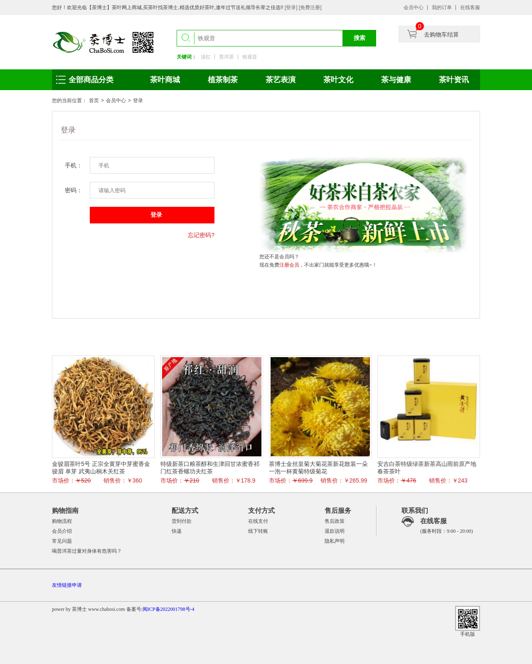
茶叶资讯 (454, 80)
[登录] (292, 7)
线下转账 (258, 531)
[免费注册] (310, 7)
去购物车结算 (441, 34)
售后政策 (335, 521)
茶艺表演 (281, 80)
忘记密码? (201, 235)
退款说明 (335, 531)
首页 (94, 100)
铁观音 (249, 57)
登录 (138, 100)
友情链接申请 (67, 585)
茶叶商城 (165, 80)
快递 (177, 531)
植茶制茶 (223, 80)
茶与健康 (396, 80)
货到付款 (182, 521)
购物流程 (62, 521)
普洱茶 (226, 57)
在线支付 (258, 521)
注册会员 (289, 265)
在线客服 (470, 7)
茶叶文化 (338, 80)
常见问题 (62, 541)
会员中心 (414, 7)
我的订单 (442, 7)
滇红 (206, 57)
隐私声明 (335, 541)
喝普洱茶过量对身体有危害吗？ (87, 551)
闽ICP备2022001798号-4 (169, 609)
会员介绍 (62, 531)
